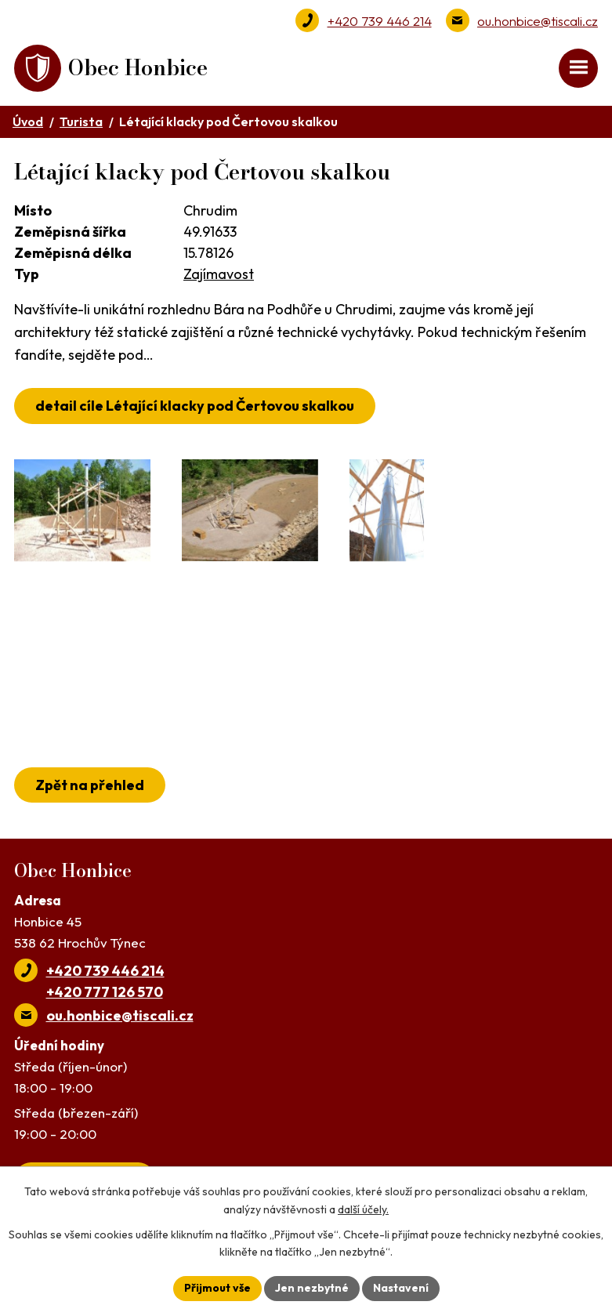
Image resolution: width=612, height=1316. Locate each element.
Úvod (28, 121)
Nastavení (401, 1288)
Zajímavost (218, 274)
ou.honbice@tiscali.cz (537, 21)
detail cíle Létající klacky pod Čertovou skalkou (194, 406)
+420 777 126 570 (104, 992)
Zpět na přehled (89, 785)
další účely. (363, 1209)
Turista (81, 121)
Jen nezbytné (312, 1288)
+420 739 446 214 (380, 21)
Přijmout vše (217, 1288)
